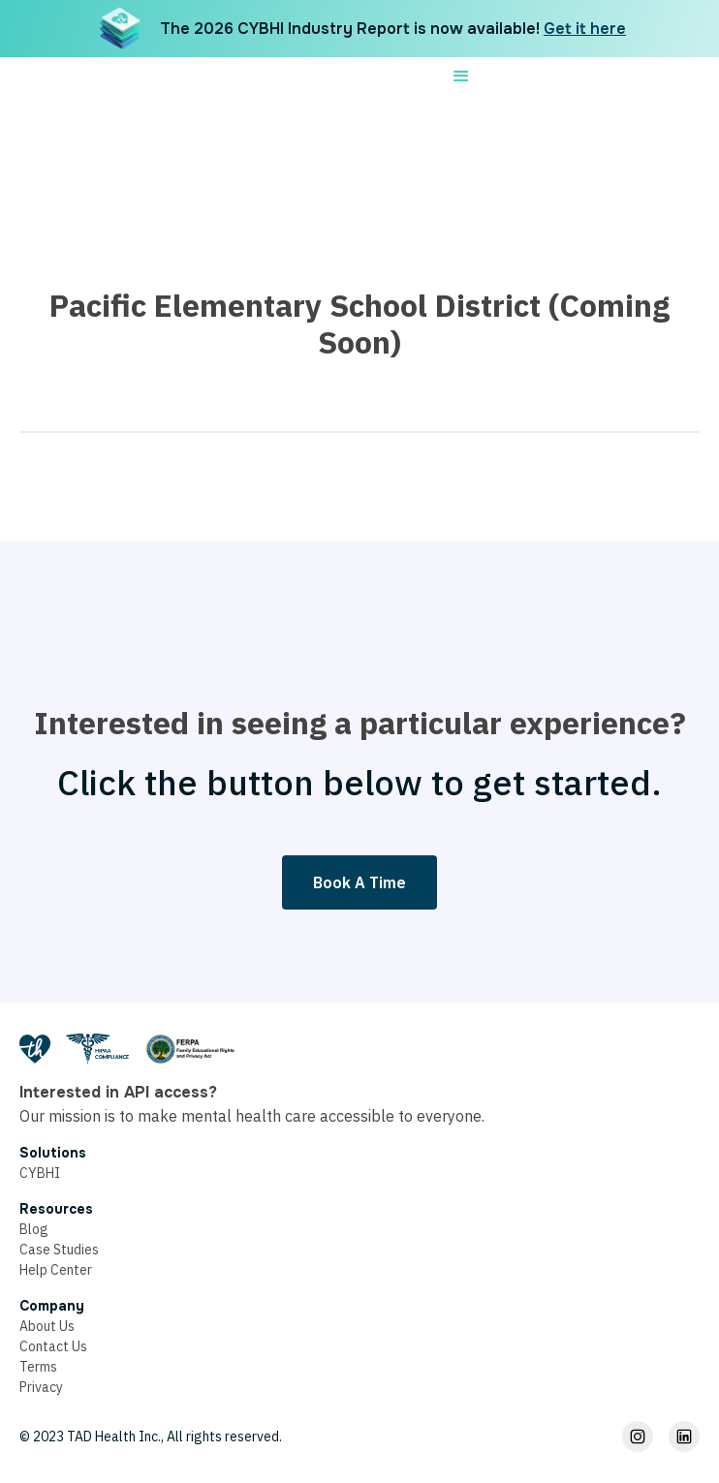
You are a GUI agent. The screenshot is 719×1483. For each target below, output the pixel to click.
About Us (47, 1326)
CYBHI (39, 1173)
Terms (38, 1366)
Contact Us (53, 1346)
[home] (328, 76)
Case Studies (59, 1249)
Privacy (41, 1387)
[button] (461, 76)
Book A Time (359, 882)
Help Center (55, 1270)
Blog (33, 1229)
